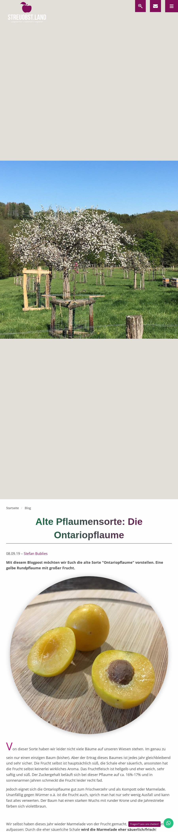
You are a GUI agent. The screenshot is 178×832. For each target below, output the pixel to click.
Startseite (12, 508)
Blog (28, 508)
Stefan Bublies (36, 553)
